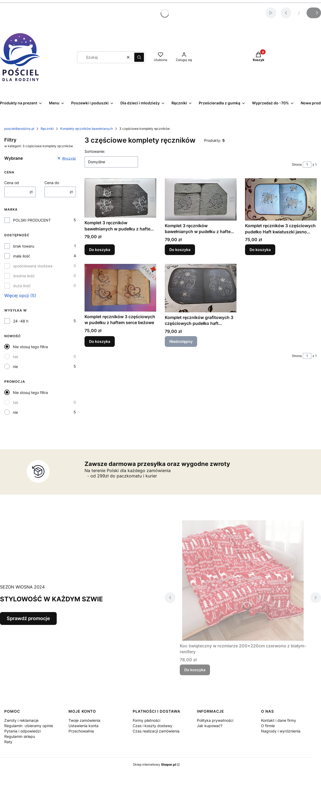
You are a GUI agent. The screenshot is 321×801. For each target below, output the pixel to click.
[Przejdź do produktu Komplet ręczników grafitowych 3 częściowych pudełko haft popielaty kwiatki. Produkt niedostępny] (200, 288)
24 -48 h (20, 321)
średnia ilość (24, 276)
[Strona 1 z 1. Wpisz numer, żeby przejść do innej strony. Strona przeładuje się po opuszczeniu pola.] (307, 165)
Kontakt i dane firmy (278, 720)
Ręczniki (47, 129)
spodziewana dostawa (32, 266)
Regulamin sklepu (19, 736)
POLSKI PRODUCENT (32, 220)
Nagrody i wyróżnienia (280, 731)
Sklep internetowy (154, 764)
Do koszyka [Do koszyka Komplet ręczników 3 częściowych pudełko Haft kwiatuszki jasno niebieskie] (260, 250)
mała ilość (21, 256)
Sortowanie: (95, 151)
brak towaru (23, 246)
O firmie (268, 725)
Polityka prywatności (215, 720)
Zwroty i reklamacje (21, 720)
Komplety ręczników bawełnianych (86, 129)
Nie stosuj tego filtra (30, 346)
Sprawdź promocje (28, 618)
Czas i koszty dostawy (152, 725)
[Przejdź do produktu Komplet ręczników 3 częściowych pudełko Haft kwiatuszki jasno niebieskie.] (281, 199)
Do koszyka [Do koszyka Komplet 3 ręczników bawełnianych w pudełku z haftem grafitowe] (99, 250)
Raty (8, 741)
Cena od (11, 182)
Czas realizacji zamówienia (156, 731)
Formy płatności (146, 720)
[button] (139, 57)
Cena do (51, 182)
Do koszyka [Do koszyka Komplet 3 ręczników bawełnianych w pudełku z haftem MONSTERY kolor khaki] (179, 250)
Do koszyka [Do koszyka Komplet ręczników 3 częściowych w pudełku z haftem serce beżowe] (99, 341)
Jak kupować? (209, 725)
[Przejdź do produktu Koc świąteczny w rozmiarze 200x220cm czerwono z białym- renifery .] (243, 580)
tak (15, 356)
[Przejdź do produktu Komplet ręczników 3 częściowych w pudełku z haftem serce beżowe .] (120, 288)
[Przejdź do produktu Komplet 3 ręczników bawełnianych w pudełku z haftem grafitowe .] (120, 198)
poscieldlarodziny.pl (19, 129)
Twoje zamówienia (84, 720)
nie (15, 366)
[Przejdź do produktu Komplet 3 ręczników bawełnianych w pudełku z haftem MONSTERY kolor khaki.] (200, 199)
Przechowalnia (81, 731)
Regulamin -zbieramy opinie (28, 725)
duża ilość (22, 285)
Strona (297, 164)
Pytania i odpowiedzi (22, 731)
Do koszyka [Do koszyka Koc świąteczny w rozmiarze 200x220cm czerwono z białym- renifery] (194, 669)
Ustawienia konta (83, 725)
